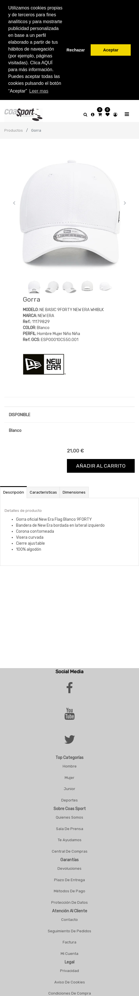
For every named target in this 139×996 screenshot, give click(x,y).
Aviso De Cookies (69, 979)
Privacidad (69, 968)
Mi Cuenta (69, 950)
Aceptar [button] (110, 50)
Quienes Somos (69, 814)
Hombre (70, 763)
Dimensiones (74, 489)
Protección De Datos (69, 899)
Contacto (69, 917)
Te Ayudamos (70, 837)
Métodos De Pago (69, 888)
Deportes (69, 797)
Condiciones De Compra (69, 990)
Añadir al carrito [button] (101, 463)
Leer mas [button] (38, 91)
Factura (69, 939)
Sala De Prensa (69, 825)
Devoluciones (69, 865)
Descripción (13, 489)
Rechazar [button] (76, 50)
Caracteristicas (43, 489)
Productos (13, 127)
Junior (69, 786)
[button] (14, 200)
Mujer (69, 774)
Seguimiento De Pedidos (69, 928)
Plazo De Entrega (69, 877)
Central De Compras (70, 848)
